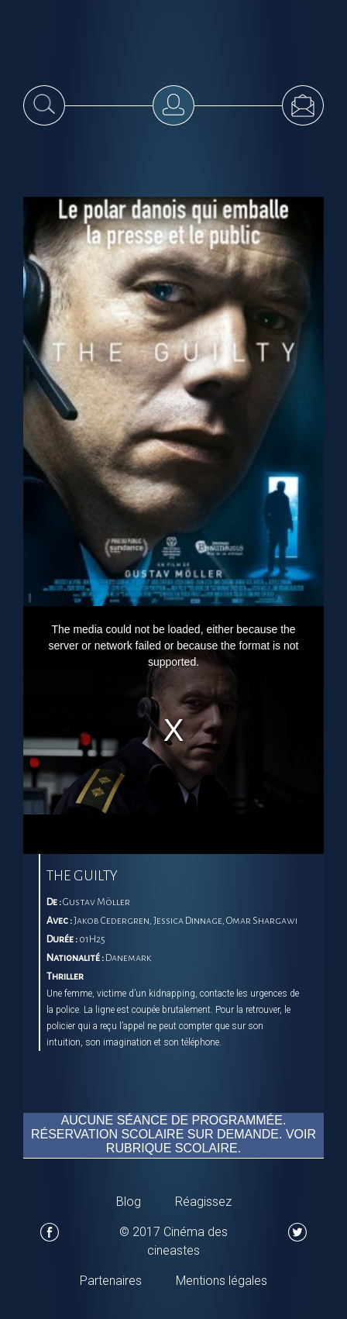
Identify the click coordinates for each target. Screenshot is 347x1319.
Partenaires (111, 1280)
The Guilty (82, 875)
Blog (128, 1201)
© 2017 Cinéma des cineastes (173, 1241)
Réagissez (203, 1201)
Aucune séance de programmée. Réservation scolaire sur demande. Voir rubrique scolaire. (173, 1129)
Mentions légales (221, 1280)
